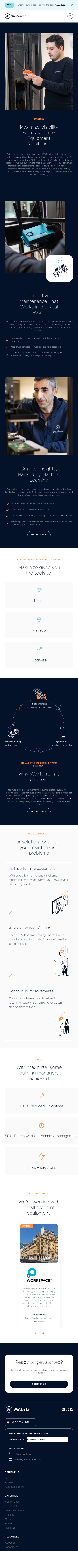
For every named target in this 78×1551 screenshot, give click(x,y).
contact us (39, 1384)
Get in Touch (39, 535)
